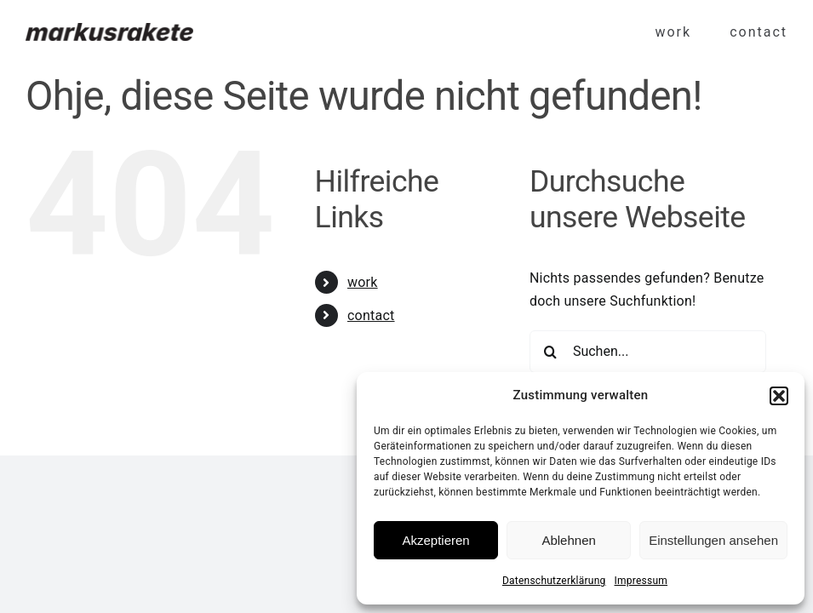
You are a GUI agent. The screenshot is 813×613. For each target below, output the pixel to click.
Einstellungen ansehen (713, 540)
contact (371, 315)
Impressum (641, 581)
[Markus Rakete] (109, 29)
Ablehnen (568, 540)
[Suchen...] (648, 351)
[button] (778, 395)
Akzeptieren (435, 540)
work (362, 282)
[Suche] (551, 351)
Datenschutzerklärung (554, 581)
